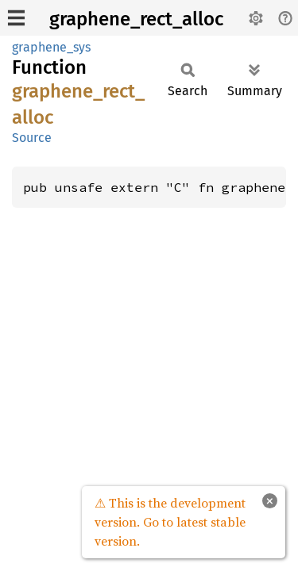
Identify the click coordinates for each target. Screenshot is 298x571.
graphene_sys (51, 47)
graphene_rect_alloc (136, 19)
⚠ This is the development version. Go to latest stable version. (170, 522)
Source (32, 137)
